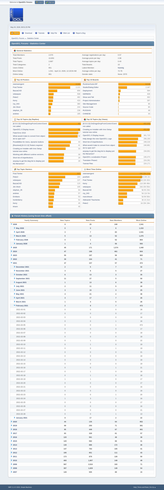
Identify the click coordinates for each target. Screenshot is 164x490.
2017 (15, 433)
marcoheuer (87, 197)
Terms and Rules (143, 487)
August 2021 (21, 282)
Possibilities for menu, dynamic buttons (28, 142)
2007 (15, 472)
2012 (15, 453)
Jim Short (16, 107)
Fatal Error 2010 (19, 133)
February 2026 (22, 240)
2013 (15, 449)
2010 (15, 460)
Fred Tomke (17, 87)
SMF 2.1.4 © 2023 (14, 487)
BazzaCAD (17, 91)
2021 (15, 263)
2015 (15, 441)
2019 (15, 426)
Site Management (90, 104)
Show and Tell (88, 97)
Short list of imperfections (23, 158)
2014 (15, 445)
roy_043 (16, 104)
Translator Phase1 (90, 160)
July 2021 (20, 286)
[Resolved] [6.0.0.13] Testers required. (28, 145)
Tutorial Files (88, 164)
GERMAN (87, 94)
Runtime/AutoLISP (90, 84)
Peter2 (15, 97)
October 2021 (21, 275)
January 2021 (21, 418)
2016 (15, 437)
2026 (15, 224)
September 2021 (23, 279)
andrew (16, 114)
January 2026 (21, 244)
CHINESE (87, 114)
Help (134, 487)
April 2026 (20, 232)
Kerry (15, 100)
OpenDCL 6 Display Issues (23, 129)
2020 (15, 422)
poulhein (86, 177)
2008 (15, 468)
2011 (15, 457)
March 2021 (21, 302)
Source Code (88, 107)
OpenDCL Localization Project (95, 157)
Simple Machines (26, 487)
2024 (15, 251)
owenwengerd (18, 84)
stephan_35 (17, 110)
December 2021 (22, 267)
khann (15, 207)
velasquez (17, 94)
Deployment (87, 91)
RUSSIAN (87, 110)
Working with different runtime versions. (28, 154)
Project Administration (91, 100)
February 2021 (22, 306)
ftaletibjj (121, 68)
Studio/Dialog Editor (91, 87)
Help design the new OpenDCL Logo (97, 139)
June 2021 (20, 290)
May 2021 (20, 294)
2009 (15, 464)
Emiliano (16, 197)
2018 (15, 429)
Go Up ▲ (153, 487)
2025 (15, 248)
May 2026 (20, 228)
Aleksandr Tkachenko (91, 200)
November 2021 (22, 271)
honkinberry (17, 200)
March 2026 (21, 236)
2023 (15, 255)
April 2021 (20, 298)
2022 (15, 259)
